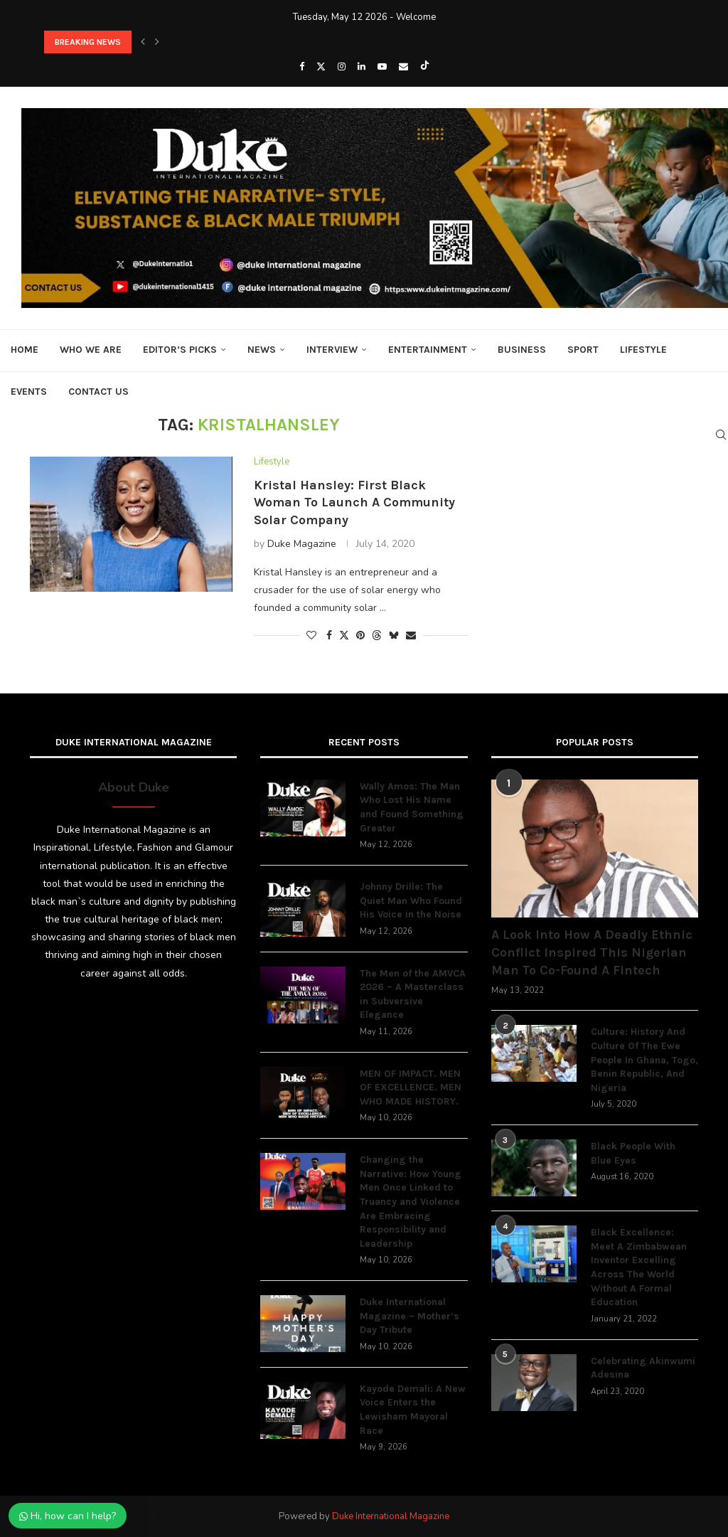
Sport (583, 350)
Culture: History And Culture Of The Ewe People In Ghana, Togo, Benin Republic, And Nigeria (644, 1059)
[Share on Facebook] (329, 635)
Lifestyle (643, 350)
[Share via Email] (411, 635)
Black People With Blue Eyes (633, 1153)
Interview (332, 350)
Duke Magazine (301, 544)
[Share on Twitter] (344, 635)
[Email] (403, 66)
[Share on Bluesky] (394, 635)
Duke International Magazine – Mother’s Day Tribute (409, 1316)
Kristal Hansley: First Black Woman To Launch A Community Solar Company (354, 502)
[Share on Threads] (377, 635)
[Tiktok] (424, 66)
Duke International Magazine (390, 1516)
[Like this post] (311, 635)
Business (522, 350)
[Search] (721, 434)
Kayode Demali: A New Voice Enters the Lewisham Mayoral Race (413, 1410)
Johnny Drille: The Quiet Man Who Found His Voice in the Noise (411, 900)
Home (24, 350)
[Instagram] (342, 66)
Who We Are (91, 350)
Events (29, 391)
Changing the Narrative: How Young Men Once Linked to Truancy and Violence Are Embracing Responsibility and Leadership (410, 1202)
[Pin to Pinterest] (360, 635)
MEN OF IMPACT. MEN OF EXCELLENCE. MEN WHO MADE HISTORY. (410, 1087)
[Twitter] (321, 66)
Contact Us (98, 391)
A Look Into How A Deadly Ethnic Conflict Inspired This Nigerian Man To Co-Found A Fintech (591, 952)
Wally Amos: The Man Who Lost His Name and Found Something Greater (412, 807)
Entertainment (427, 350)
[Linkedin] (361, 66)
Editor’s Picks (180, 350)
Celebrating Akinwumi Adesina (643, 1368)
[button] (143, 42)
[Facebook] (301, 66)
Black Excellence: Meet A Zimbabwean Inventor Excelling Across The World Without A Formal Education (639, 1267)
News (261, 350)
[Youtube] (382, 66)
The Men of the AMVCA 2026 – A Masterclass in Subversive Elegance (413, 994)
